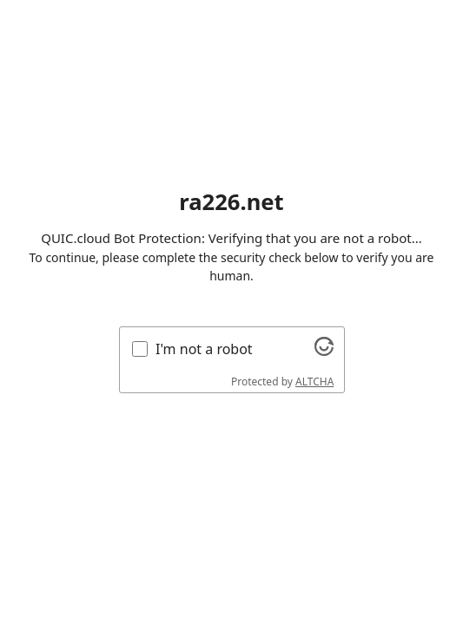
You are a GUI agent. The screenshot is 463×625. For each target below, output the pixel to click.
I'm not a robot (204, 349)
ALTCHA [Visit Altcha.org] (314, 381)
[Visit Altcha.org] (324, 350)
